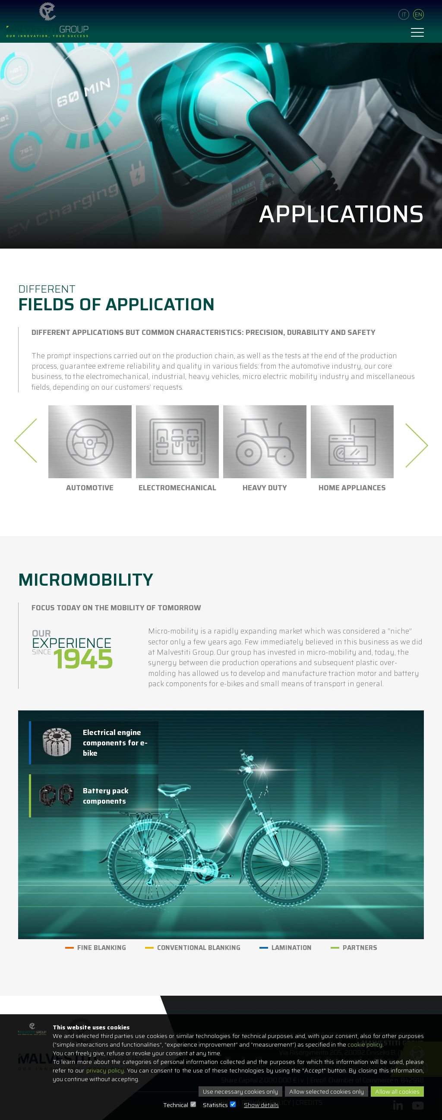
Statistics (215, 1105)
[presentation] (28, 441)
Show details (261, 1105)
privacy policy (105, 1070)
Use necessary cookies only (240, 1091)
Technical (175, 1105)
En (418, 14)
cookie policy (364, 1044)
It (404, 14)
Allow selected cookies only (326, 1091)
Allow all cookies (397, 1091)
